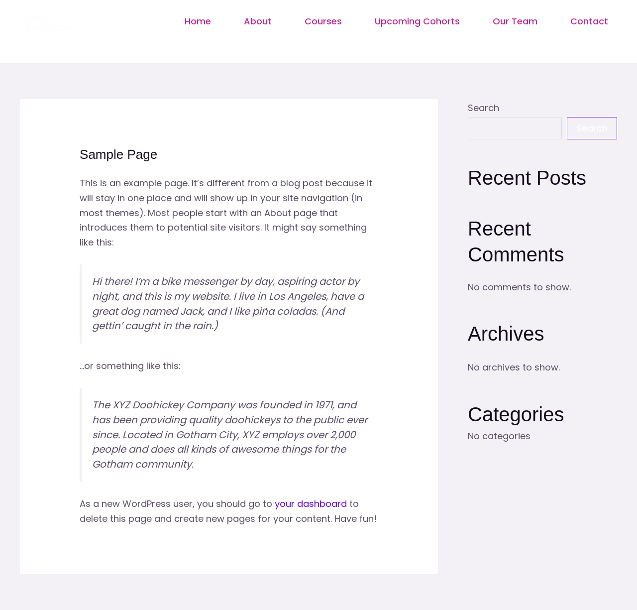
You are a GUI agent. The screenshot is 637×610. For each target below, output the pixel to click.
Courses (323, 21)
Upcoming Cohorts (417, 21)
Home (198, 21)
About (258, 21)
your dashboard (311, 503)
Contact (589, 21)
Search (483, 108)
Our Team (515, 21)
